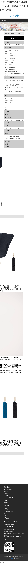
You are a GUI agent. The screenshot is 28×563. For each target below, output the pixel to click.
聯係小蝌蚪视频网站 (8, 497)
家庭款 (7, 109)
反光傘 (7, 147)
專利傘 (7, 122)
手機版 (17, 558)
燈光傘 (7, 144)
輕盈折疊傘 (8, 47)
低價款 (7, 111)
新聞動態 (6, 491)
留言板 (5, 499)
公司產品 (10, 33)
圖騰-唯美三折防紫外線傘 (11, 71)
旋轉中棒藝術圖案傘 (10, 58)
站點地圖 (6, 502)
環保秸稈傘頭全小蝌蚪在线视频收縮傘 (14, 120)
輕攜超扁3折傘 (8, 53)
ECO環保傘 (17, 33)
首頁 (6, 33)
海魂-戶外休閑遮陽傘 (10, 69)
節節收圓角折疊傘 (9, 60)
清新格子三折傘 (9, 62)
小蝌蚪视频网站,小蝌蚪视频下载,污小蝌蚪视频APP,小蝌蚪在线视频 (14, 6)
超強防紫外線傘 (9, 100)
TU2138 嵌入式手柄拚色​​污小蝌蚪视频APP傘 (14, 88)
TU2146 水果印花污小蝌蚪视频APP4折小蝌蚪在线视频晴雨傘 (14, 85)
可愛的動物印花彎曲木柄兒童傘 (12, 138)
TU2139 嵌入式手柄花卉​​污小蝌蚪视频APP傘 (14, 50)
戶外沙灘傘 (8, 141)
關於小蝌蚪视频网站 (8, 489)
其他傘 (7, 107)
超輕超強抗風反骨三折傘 (11, 67)
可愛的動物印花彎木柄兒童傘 (12, 136)
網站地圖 (2, 562)
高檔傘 (7, 125)
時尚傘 (7, 114)
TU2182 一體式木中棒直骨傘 (12, 128)
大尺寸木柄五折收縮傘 (10, 56)
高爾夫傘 (7, 130)
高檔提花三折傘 (9, 64)
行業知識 (6, 495)
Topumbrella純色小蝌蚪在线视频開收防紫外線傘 (14, 74)
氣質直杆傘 (8, 102)
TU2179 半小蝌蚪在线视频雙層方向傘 (14, 44)
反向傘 (7, 42)
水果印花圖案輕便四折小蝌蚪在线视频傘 (14, 81)
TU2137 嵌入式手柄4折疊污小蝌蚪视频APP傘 (14, 92)
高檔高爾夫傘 (8, 98)
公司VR (5, 500)
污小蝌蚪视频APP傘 (10, 77)
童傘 (6, 133)
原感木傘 (7, 104)
